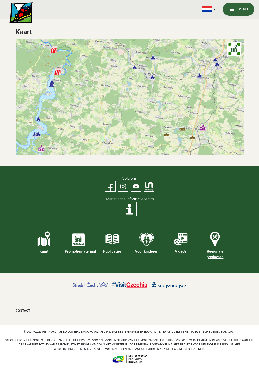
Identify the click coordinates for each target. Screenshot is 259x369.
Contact (23, 311)
